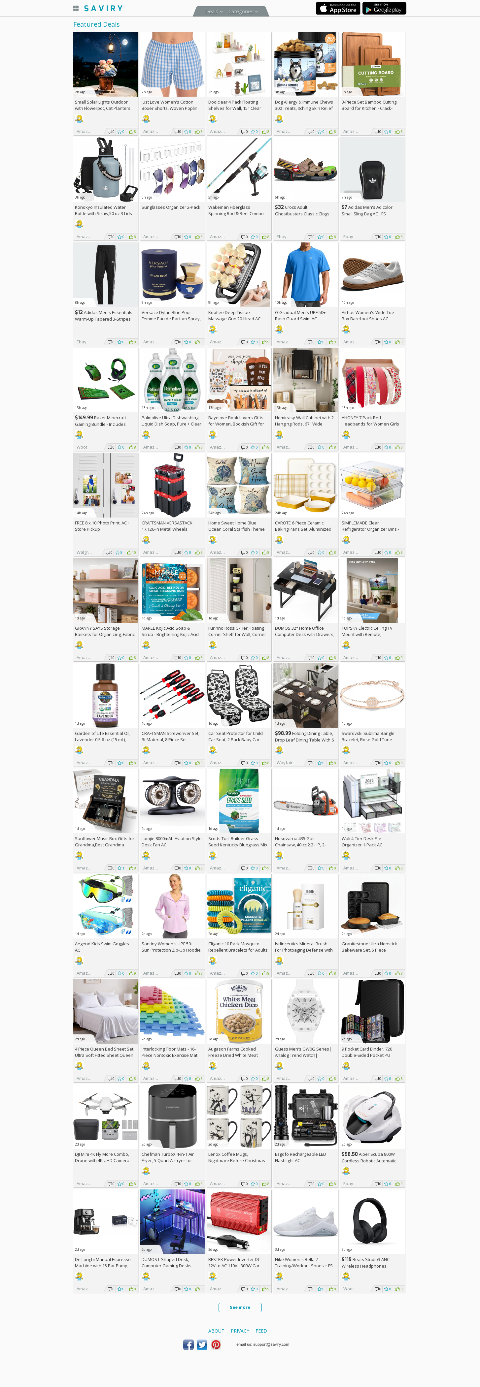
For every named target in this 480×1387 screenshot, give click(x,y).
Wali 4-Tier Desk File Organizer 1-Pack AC (362, 841)
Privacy (240, 1331)
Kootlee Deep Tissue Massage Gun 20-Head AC (234, 315)
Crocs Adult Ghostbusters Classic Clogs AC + (302, 213)
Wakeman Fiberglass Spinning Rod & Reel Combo (236, 210)
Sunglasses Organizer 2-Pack (171, 207)
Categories (241, 11)
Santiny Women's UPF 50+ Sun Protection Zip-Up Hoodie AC (171, 950)
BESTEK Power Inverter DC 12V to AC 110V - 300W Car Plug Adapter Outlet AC (234, 1265)
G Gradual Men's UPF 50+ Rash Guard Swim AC (300, 315)
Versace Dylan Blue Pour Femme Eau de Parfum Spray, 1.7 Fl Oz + (171, 318)
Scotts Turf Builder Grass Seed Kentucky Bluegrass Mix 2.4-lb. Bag (237, 844)
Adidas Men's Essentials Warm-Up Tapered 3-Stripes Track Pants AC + (103, 318)
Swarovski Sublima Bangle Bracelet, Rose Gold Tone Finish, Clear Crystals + (368, 739)
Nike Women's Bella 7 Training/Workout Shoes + (304, 1262)
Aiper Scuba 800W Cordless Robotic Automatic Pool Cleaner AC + (369, 1160)
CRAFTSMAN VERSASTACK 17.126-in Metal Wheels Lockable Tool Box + (167, 529)
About (216, 1331)
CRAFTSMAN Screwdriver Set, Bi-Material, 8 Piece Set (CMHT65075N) (170, 739)
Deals (211, 11)
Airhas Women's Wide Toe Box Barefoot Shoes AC (368, 315)
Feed (261, 1331)
